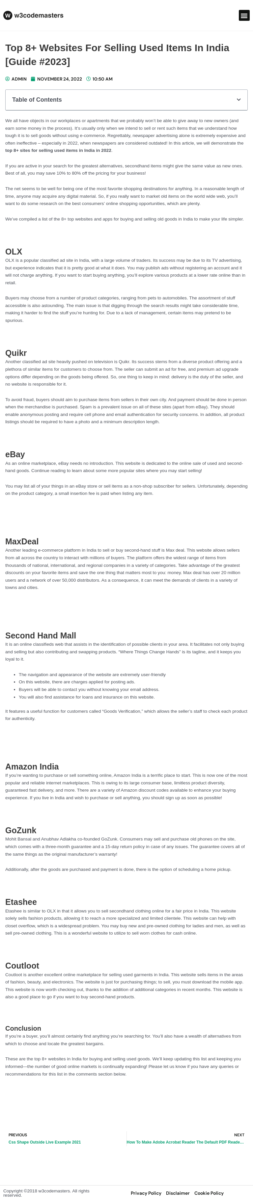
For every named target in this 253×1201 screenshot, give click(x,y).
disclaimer (178, 1193)
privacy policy (146, 1193)
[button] (244, 15)
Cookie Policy (209, 1193)
